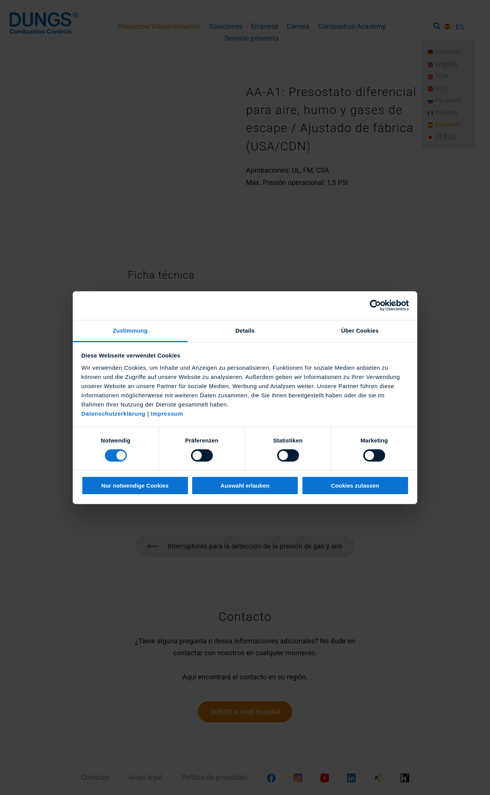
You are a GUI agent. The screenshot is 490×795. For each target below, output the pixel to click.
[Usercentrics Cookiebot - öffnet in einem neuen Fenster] (375, 305)
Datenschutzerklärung (114, 413)
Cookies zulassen (355, 485)
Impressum (167, 413)
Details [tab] (245, 330)
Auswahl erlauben (245, 485)
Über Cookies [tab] (360, 330)
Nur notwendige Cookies (135, 485)
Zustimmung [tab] (130, 330)
